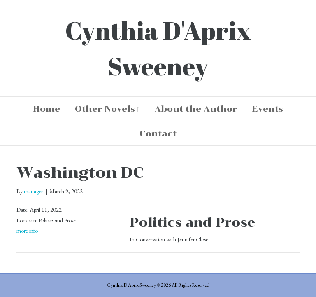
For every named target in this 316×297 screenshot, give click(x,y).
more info (27, 230)
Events (267, 109)
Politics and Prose (192, 222)
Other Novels (105, 109)
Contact (158, 133)
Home (46, 109)
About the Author (196, 109)
